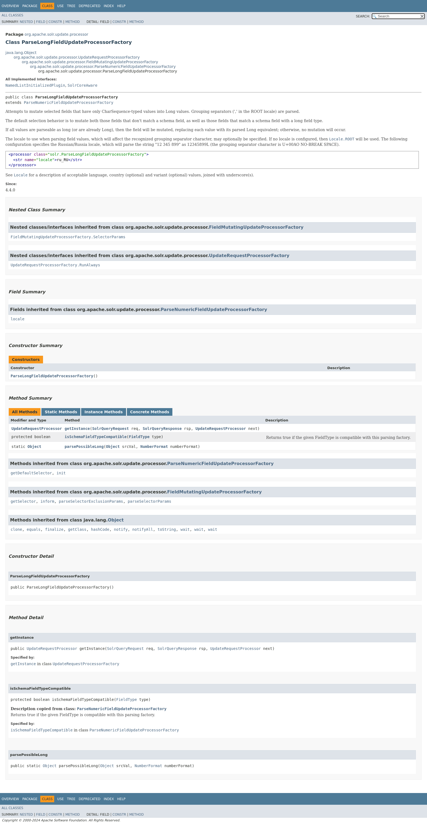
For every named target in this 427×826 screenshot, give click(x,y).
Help (121, 6)
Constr (55, 22)
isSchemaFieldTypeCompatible (96, 437)
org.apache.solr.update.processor (56, 34)
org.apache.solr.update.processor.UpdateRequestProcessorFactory (77, 57)
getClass (77, 529)
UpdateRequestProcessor (36, 428)
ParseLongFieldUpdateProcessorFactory (52, 376)
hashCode (100, 529)
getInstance (77, 428)
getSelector (23, 501)
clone (16, 529)
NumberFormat (154, 446)
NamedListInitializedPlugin (35, 85)
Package (29, 6)
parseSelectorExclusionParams (91, 501)
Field (40, 22)
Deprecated (89, 6)
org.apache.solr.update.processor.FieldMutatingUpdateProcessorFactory (90, 62)
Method (72, 22)
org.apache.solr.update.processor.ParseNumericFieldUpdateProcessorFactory (103, 66)
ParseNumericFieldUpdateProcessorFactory (68, 102)
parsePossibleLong (84, 446)
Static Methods (61, 412)
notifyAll (142, 529)
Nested (26, 22)
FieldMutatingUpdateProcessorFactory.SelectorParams (68, 237)
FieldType (139, 437)
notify (121, 529)
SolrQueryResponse (162, 428)
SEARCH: (363, 16)
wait (185, 529)
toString (167, 529)
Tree (71, 6)
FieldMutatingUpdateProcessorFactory (256, 227)
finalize (54, 529)
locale (18, 319)
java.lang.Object (20, 52)
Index (109, 6)
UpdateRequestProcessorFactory (249, 255)
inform (47, 501)
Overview (10, 6)
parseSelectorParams (149, 501)
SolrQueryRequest (110, 428)
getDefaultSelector (31, 473)
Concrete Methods (149, 412)
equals (34, 529)
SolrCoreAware (82, 85)
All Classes (12, 15)
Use (60, 6)
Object (34, 446)
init (61, 473)
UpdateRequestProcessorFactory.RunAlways (55, 265)
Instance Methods (103, 412)
